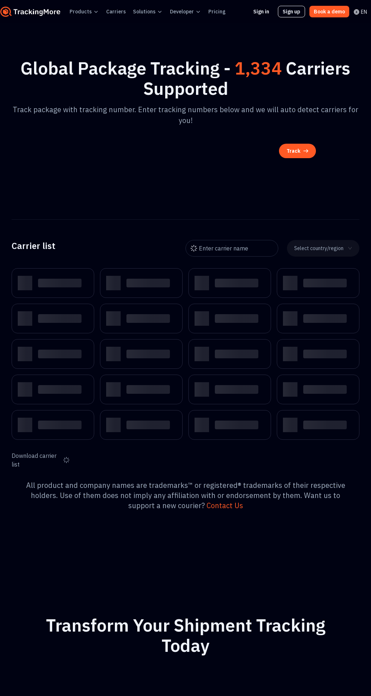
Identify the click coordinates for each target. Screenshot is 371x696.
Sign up (295, 11)
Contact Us (332, 476)
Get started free (185, 648)
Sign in (266, 11)
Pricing (202, 11)
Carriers (110, 11)
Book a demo (331, 11)
